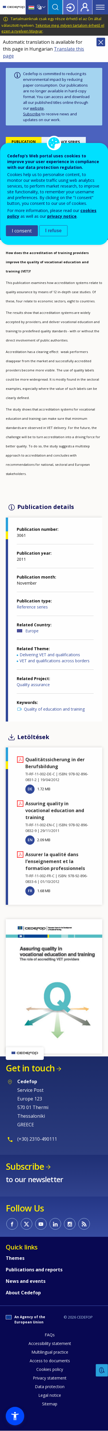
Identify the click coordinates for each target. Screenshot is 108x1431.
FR (30, 890)
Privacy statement (50, 1378)
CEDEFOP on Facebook (12, 1224)
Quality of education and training (54, 709)
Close (100, 42)
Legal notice (49, 1395)
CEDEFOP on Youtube (41, 1224)
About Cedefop (23, 1292)
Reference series (32, 607)
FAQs (50, 1334)
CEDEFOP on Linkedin (55, 1224)
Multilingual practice (49, 1352)
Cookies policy (49, 1369)
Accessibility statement (50, 1343)
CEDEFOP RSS (84, 1224)
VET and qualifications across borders (55, 660)
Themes (15, 1258)
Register (85, 7)
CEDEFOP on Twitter (26, 1224)
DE (30, 788)
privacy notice (62, 216)
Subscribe (32, 114)
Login (70, 7)
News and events (26, 1281)
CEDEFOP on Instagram (69, 1224)
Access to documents (50, 1360)
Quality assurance (33, 684)
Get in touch (30, 1068)
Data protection (50, 1386)
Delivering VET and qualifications (50, 654)
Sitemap (49, 1404)
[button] (54, 986)
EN (30, 839)
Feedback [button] (102, 1370)
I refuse (53, 230)
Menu (100, 7)
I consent (22, 231)
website (37, 108)
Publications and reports (34, 1269)
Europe (32, 631)
